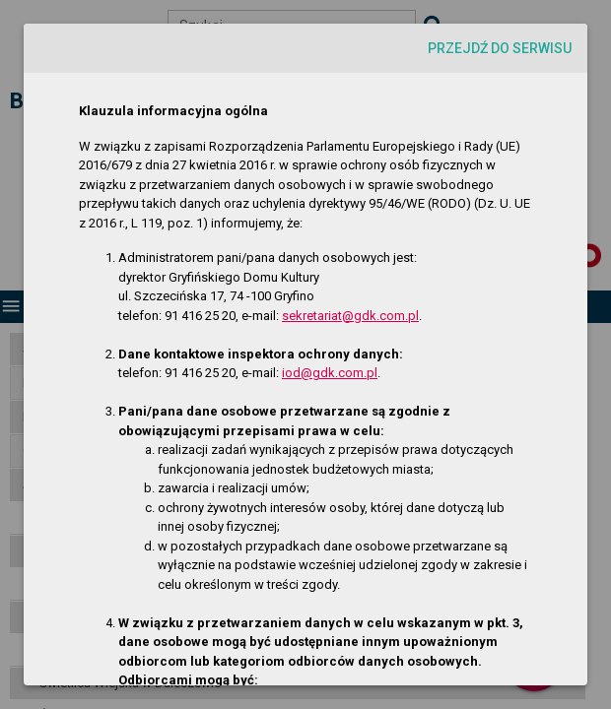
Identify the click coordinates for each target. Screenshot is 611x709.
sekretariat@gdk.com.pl (350, 315)
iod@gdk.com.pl (329, 372)
